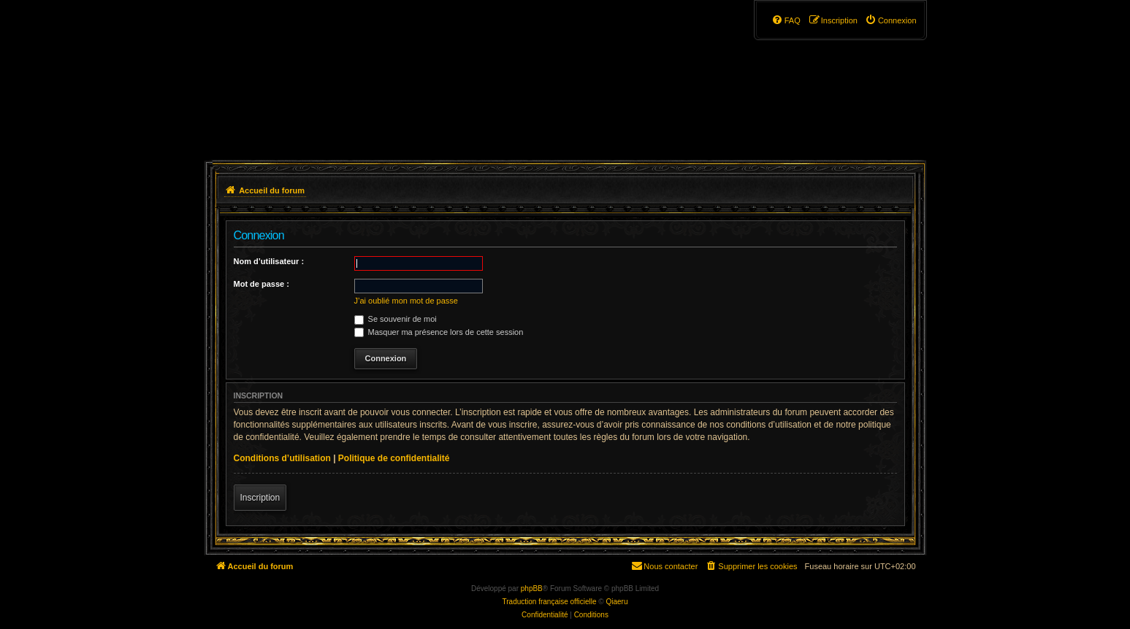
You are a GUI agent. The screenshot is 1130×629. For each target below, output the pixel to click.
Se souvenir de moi (395, 318)
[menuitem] (891, 20)
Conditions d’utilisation (282, 458)
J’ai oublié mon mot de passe (406, 300)
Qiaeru (616, 602)
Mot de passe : (261, 283)
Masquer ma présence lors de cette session (439, 332)
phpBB (532, 588)
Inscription (260, 498)
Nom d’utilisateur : (269, 261)
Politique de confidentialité (394, 458)
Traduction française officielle (550, 602)
